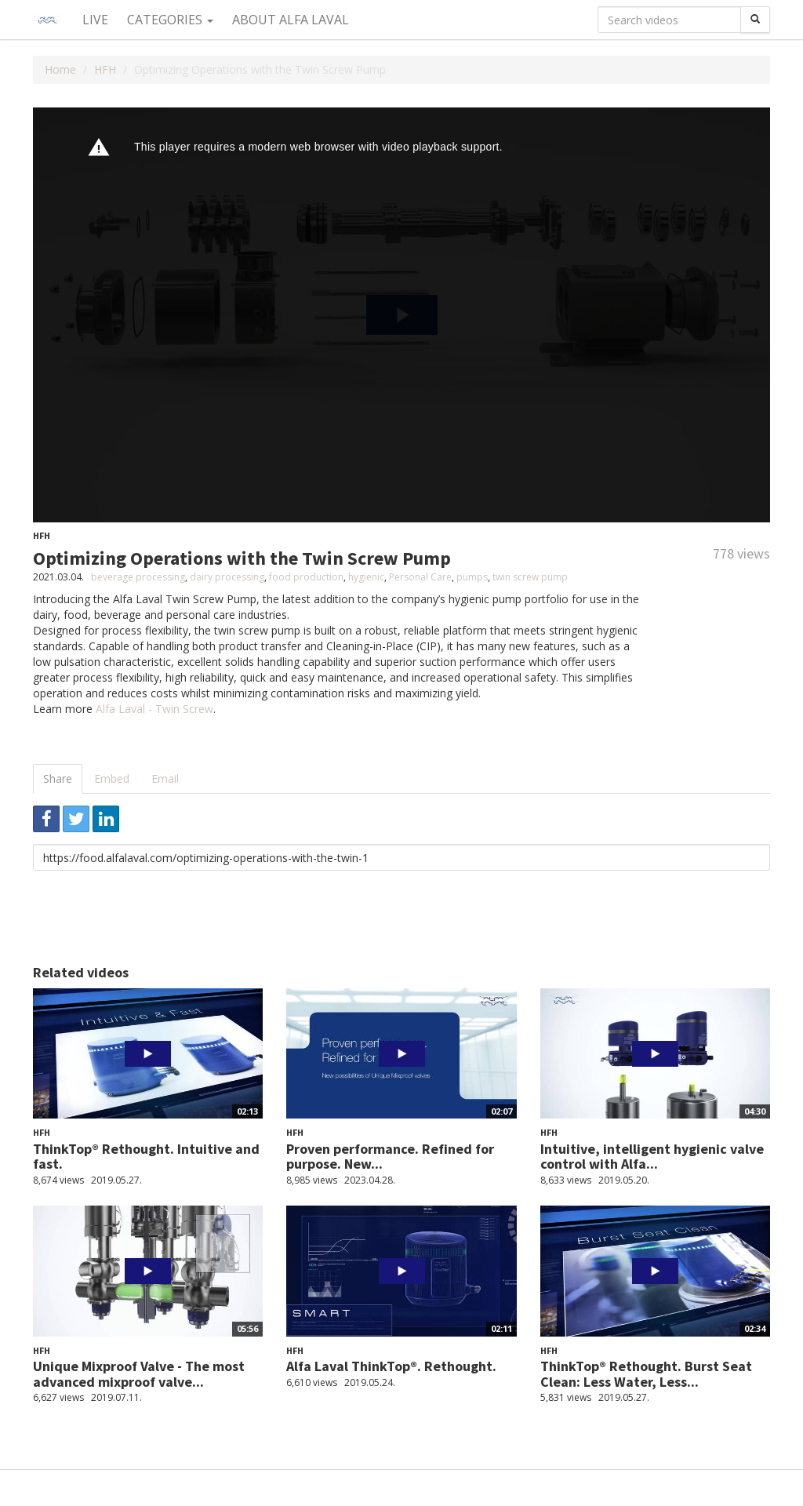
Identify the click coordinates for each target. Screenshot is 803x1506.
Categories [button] (170, 19)
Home (60, 69)
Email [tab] (165, 778)
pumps (472, 577)
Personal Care (420, 577)
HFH (105, 69)
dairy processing (227, 577)
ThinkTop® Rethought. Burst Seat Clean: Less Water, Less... (646, 1374)
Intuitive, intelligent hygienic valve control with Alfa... (652, 1156)
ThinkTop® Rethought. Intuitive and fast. (146, 1156)
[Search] (755, 19)
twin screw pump (530, 577)
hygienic (366, 577)
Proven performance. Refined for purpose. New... (390, 1156)
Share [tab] (57, 778)
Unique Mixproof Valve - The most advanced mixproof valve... (139, 1374)
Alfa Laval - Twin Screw (154, 708)
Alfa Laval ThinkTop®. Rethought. (391, 1366)
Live (95, 19)
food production (306, 577)
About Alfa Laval (290, 19)
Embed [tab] (111, 778)
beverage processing (138, 577)
